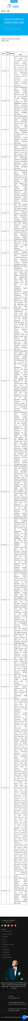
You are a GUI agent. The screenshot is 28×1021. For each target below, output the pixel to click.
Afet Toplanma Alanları (8, 944)
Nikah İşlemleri (6, 952)
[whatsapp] (15, 925)
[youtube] (12, 925)
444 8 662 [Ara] (11, 996)
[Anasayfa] (14, 6)
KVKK (4, 941)
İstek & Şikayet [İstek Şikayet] (6, 949)
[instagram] (9, 925)
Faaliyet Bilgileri (6, 954)
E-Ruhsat (5, 947)
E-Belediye (5, 936)
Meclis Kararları (16, 28)
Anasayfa (5, 28)
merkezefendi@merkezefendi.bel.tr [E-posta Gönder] (17, 1002)
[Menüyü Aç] (5, 11)
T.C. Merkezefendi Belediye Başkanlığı (11, 1017)
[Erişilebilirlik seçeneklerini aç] (24, 1017)
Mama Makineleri (7, 957)
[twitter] (5, 925)
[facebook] (2, 925)
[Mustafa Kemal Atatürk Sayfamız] (14, 970)
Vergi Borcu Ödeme (7, 934)
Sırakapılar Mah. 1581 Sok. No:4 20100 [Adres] (18, 1008)
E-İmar (4, 939)
